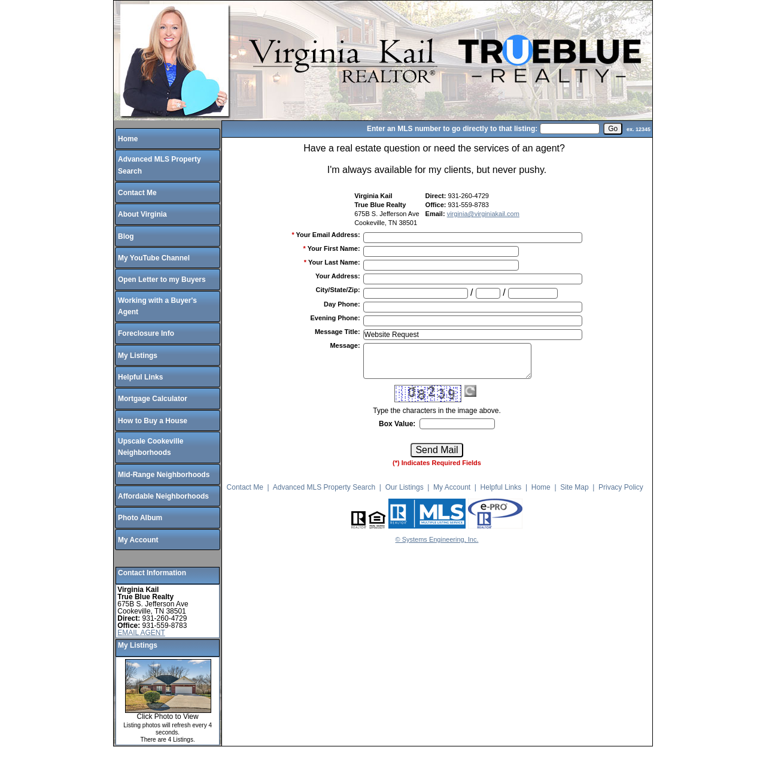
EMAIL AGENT (141, 633)
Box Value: (397, 424)
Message (345, 345)
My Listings (137, 355)
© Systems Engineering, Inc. (437, 539)
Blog (126, 236)
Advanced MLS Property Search (324, 487)
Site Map (574, 487)
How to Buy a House (152, 421)
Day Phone (342, 304)
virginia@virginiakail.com (483, 213)
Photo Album (140, 518)
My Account (138, 540)
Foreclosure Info (146, 333)
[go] (612, 129)
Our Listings (404, 487)
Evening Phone (335, 317)
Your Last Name (334, 262)
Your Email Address (328, 234)
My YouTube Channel (154, 258)
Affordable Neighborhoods (163, 496)
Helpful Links (140, 377)
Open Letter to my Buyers (162, 279)
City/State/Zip (338, 289)
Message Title (337, 331)
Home (128, 139)
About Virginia (142, 214)
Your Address (337, 276)
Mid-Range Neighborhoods (163, 474)
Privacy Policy (620, 487)
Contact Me (137, 193)
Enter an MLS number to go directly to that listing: (452, 129)
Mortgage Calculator (152, 398)
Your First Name (334, 248)
